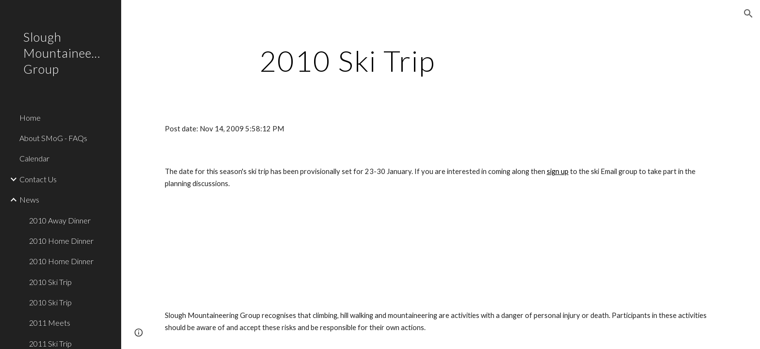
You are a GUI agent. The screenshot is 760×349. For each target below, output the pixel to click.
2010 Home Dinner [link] (61, 240)
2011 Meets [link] (49, 322)
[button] (748, 13)
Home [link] (30, 117)
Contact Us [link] (38, 179)
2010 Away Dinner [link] (60, 220)
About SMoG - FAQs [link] (53, 138)
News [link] (29, 199)
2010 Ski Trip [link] (50, 281)
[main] (347, 60)
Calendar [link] (34, 158)
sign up (558, 171)
